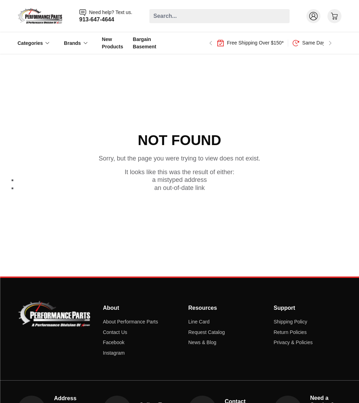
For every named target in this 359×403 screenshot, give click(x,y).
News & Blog (202, 342)
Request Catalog (206, 332)
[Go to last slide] (210, 43)
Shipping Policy (290, 322)
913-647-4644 (96, 19)
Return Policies (290, 332)
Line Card (199, 322)
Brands (76, 43)
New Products (112, 42)
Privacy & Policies (293, 342)
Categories (34, 43)
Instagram (114, 353)
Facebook (113, 342)
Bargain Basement (144, 42)
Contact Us (115, 332)
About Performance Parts (130, 322)
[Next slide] (330, 43)
